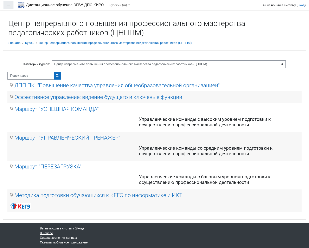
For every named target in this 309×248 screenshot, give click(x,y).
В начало (13, 43)
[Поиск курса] (30, 76)
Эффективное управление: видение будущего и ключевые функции (98, 97)
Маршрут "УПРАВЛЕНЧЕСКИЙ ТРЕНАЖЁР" (67, 138)
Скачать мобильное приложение (64, 242)
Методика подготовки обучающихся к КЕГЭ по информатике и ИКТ (98, 195)
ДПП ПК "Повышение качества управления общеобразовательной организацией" (117, 85)
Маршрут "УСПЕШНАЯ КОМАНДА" (56, 109)
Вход (301, 5)
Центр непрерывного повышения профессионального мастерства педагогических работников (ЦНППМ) (115, 43)
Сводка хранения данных (58, 238)
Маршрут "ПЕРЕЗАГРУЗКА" (47, 166)
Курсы (29, 43)
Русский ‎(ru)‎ (118, 5)
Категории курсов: (36, 64)
